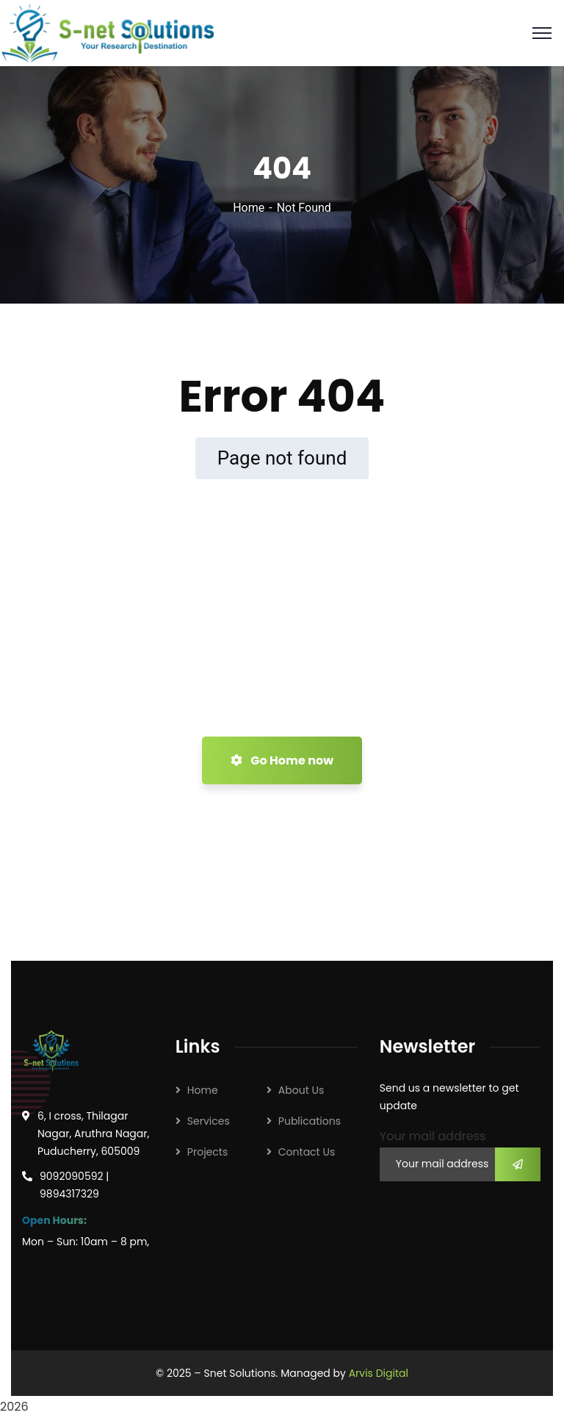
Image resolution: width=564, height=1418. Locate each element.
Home (248, 208)
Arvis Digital (378, 1373)
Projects (207, 1152)
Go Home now (282, 760)
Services (208, 1121)
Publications (309, 1121)
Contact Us (306, 1152)
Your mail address (433, 1136)
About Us (301, 1090)
